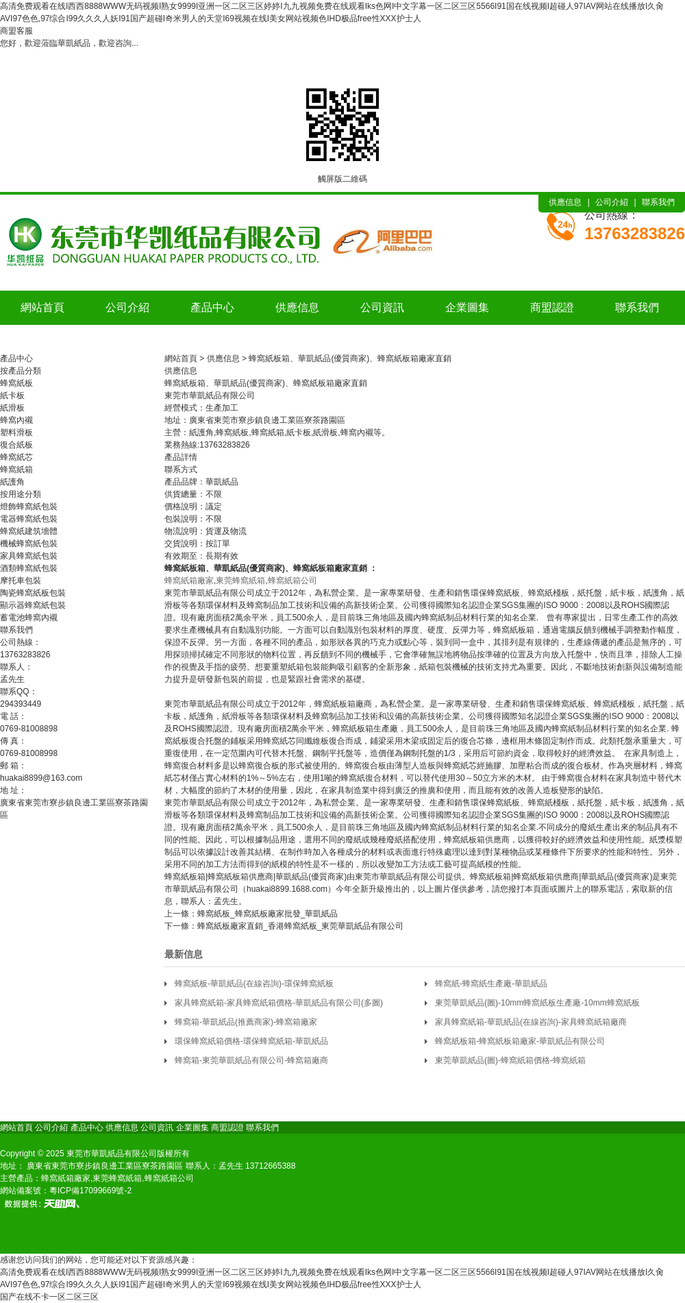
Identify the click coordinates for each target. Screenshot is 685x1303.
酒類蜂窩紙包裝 (29, 568)
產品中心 (212, 307)
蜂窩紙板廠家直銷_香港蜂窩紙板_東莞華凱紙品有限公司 (300, 926)
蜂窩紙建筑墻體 (29, 531)
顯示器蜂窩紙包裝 (33, 605)
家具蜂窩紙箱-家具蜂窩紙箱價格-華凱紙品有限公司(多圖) (279, 1003)
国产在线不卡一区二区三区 (49, 1297)
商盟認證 (552, 307)
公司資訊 (382, 307)
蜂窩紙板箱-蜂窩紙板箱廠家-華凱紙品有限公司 (520, 1041)
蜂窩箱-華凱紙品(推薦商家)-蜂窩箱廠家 (246, 1022)
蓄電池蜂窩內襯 (29, 617)
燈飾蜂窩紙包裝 (29, 506)
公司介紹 (611, 202)
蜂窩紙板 (16, 383)
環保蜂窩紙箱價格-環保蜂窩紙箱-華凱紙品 (251, 1041)
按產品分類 (20, 371)
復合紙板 (16, 445)
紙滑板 (12, 408)
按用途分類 (20, 494)
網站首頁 (42, 307)
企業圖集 (467, 307)
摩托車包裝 (20, 580)
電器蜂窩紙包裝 (29, 519)
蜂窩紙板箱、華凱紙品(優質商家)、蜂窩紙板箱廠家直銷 (350, 358)
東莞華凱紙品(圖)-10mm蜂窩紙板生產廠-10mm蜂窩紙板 (537, 1003)
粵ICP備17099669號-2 (90, 1190)
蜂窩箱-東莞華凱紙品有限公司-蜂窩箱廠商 (251, 1060)
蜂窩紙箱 (16, 469)
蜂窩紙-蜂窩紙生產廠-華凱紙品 (491, 983)
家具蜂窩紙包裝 (29, 556)
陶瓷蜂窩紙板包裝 (33, 593)
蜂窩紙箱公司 (292, 580)
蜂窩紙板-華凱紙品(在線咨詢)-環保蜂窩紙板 (254, 983)
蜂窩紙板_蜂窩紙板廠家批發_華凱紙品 (267, 913)
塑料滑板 (16, 432)
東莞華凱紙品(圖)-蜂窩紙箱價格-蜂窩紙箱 (510, 1060)
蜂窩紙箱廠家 (189, 580)
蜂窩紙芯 (16, 457)
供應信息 (565, 202)
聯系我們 (658, 202)
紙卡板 (12, 395)
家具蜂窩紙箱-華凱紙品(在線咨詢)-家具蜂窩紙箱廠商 (531, 1022)
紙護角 (12, 482)
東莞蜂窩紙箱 (240, 580)
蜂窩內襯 (16, 420)
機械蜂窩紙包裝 (29, 543)
